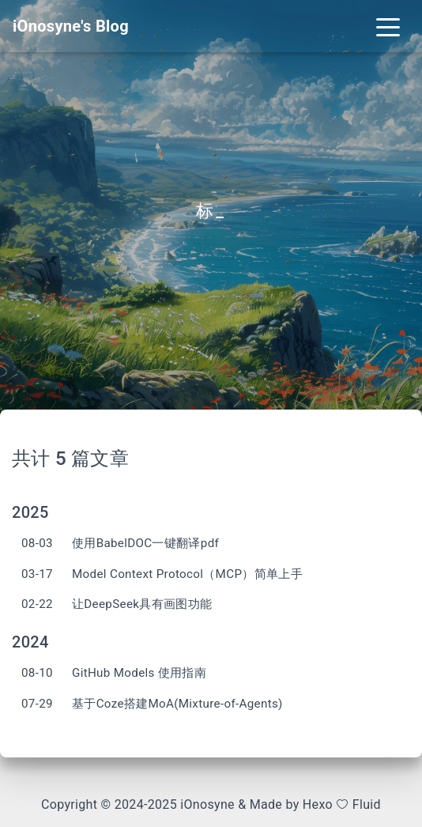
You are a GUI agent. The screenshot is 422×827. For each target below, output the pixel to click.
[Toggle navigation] (388, 26)
